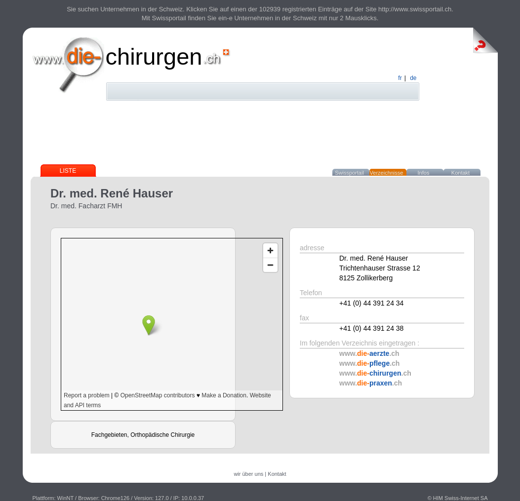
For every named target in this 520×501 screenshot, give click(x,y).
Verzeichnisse (386, 173)
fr (399, 78)
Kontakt (460, 173)
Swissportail (349, 173)
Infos (424, 173)
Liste (68, 170)
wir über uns (248, 474)
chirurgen (154, 56)
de (413, 78)
